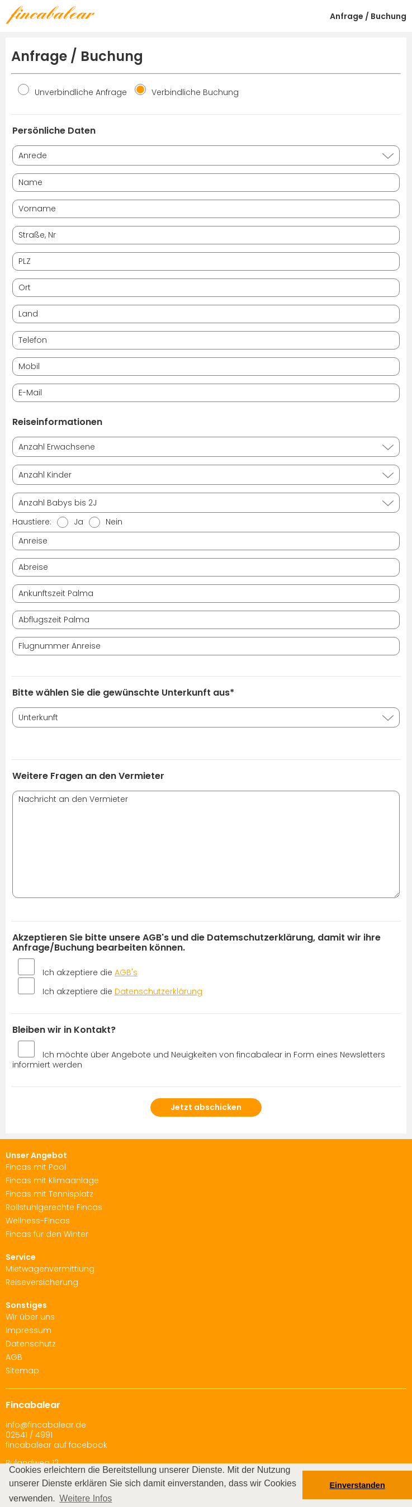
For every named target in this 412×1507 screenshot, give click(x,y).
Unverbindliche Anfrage (72, 92)
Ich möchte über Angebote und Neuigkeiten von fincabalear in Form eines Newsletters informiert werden (198, 1059)
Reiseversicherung (42, 1282)
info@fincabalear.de (46, 1424)
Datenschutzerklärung (158, 991)
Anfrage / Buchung (368, 16)
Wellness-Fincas (38, 1220)
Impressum (28, 1330)
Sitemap (22, 1370)
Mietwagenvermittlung (50, 1268)
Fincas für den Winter (47, 1234)
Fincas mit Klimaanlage (52, 1180)
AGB (14, 1357)
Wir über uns (30, 1316)
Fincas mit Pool (36, 1167)
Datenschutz (31, 1343)
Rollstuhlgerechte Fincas (54, 1207)
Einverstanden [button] (357, 1485)
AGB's (126, 972)
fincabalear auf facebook (56, 1445)
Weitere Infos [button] (85, 1498)
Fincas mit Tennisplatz (49, 1193)
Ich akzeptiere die (90, 972)
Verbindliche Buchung (187, 92)
